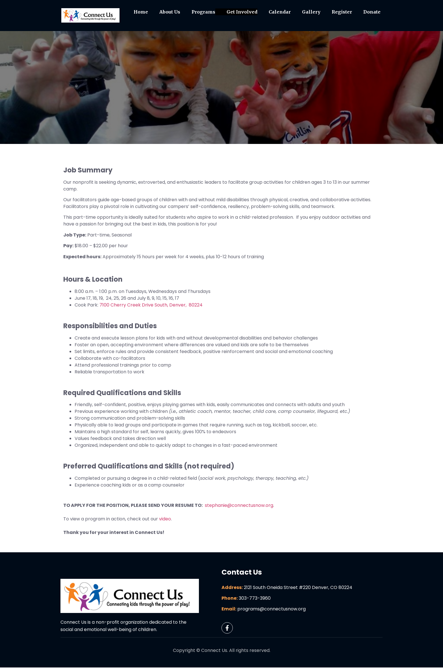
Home (141, 12)
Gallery (311, 12)
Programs (203, 12)
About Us (169, 12)
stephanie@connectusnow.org (239, 506)
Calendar (280, 12)
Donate (372, 12)
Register (342, 12)
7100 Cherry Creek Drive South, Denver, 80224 (151, 305)
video (165, 519)
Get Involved (242, 12)
